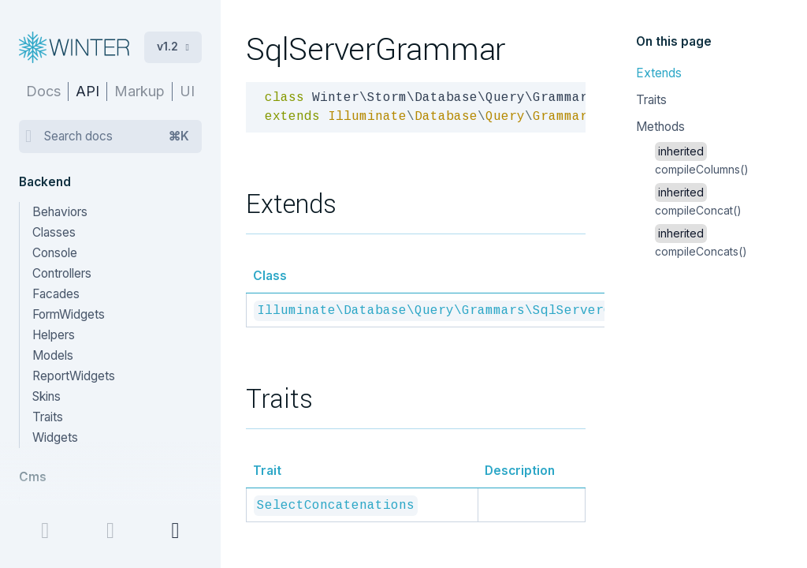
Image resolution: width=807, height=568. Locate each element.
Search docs (116, 136)
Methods (660, 126)
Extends (659, 72)
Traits (651, 99)
